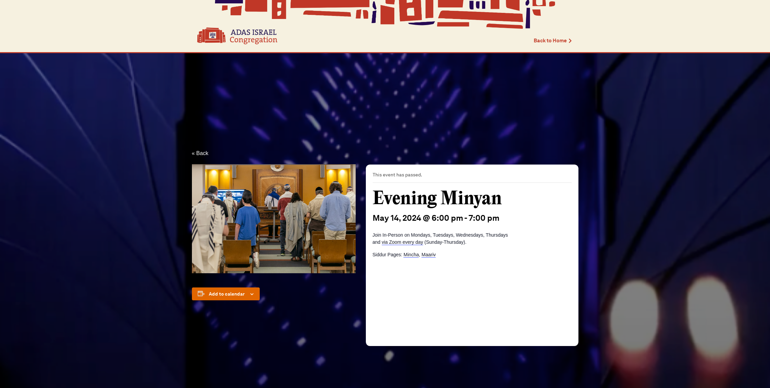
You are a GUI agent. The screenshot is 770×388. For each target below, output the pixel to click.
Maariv (428, 254)
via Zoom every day (402, 242)
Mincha (411, 254)
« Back (200, 153)
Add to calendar (227, 294)
